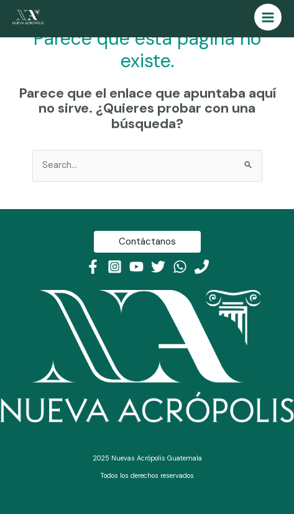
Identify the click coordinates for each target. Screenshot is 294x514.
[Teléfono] (202, 266)
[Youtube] (136, 266)
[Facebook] (93, 266)
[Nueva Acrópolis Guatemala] (28, 17)
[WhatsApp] (180, 266)
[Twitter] (158, 266)
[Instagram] (115, 266)
